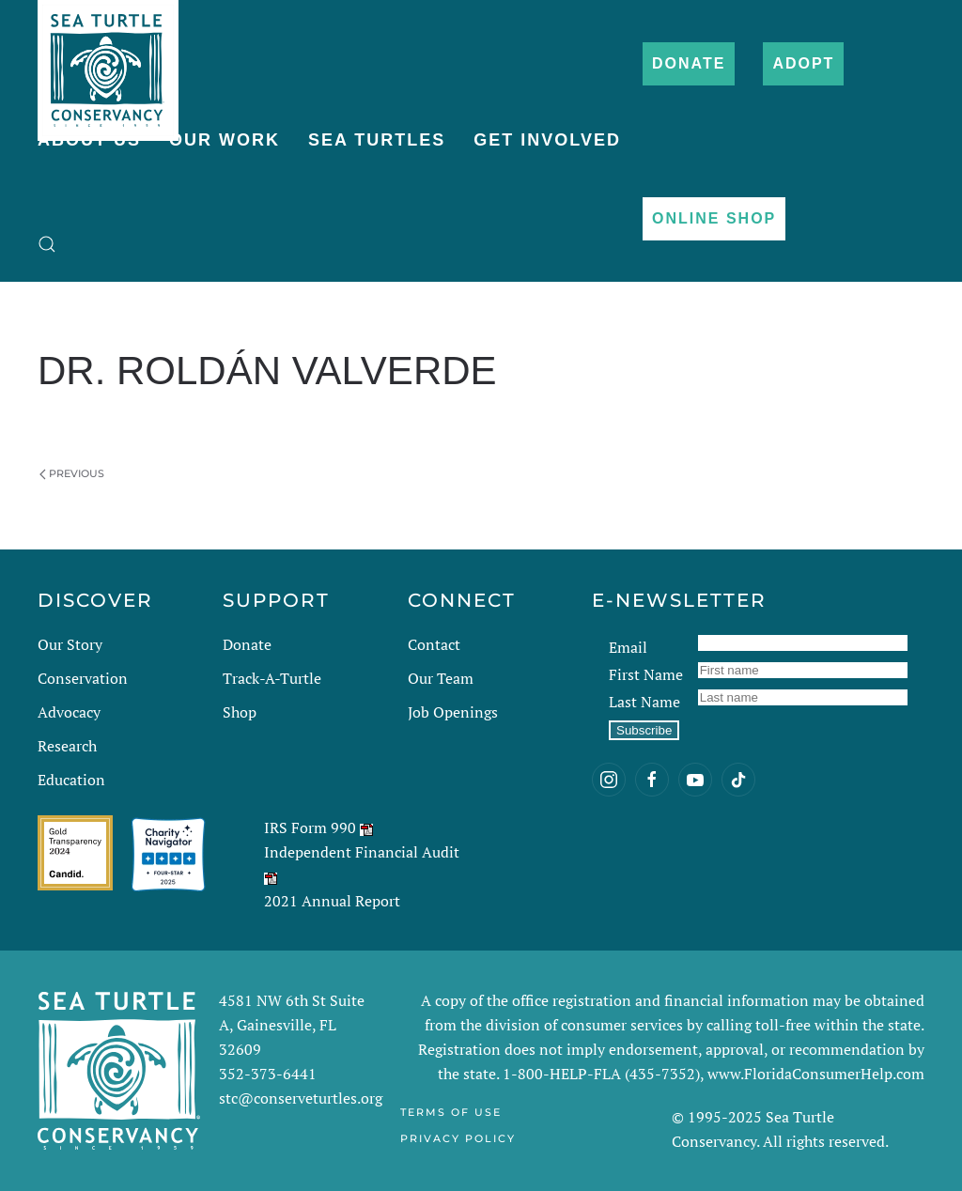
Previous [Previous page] (71, 473)
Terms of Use (451, 1112)
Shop (239, 712)
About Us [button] (89, 140)
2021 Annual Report (332, 900)
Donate (688, 63)
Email (628, 647)
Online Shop (714, 218)
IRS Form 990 (310, 827)
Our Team (440, 678)
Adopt (803, 63)
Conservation (83, 678)
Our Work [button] (224, 140)
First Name (646, 674)
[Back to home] (108, 61)
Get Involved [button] (547, 140)
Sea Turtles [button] (376, 140)
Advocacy (69, 712)
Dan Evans (165, 419)
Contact (434, 644)
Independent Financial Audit (361, 852)
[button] (47, 244)
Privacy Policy (458, 1138)
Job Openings (453, 712)
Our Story (70, 644)
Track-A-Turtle (272, 678)
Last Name (644, 701)
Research (67, 745)
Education (71, 779)
